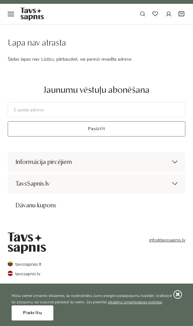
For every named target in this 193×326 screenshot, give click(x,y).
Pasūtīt (96, 128)
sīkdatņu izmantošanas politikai (135, 302)
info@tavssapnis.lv (167, 240)
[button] (182, 14)
